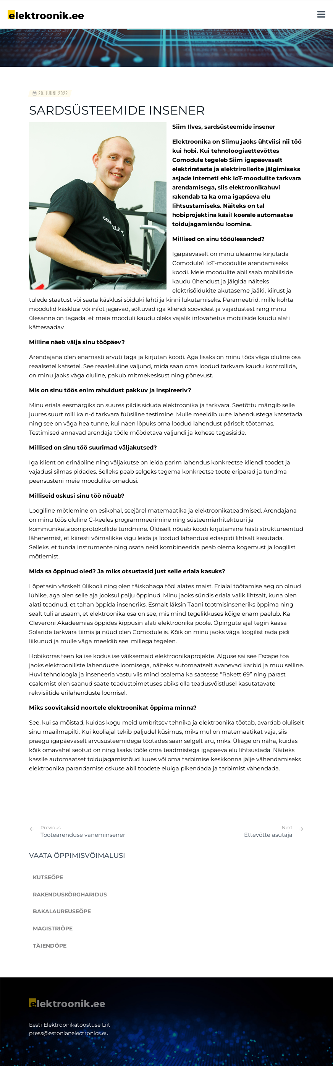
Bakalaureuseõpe (62, 911)
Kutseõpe (48, 877)
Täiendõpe (49, 945)
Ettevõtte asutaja (268, 834)
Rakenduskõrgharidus (70, 894)
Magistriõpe (53, 928)
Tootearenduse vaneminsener (82, 831)
